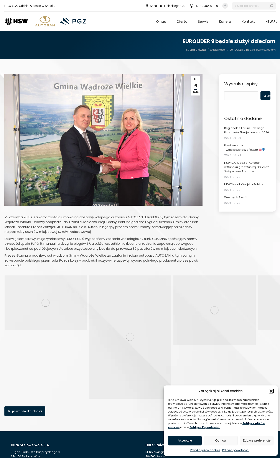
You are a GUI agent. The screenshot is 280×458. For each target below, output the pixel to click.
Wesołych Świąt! (235, 197)
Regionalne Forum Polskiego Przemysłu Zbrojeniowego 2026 (246, 130)
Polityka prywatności (235, 450)
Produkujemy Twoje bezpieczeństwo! (244, 147)
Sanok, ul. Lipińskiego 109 (165, 6)
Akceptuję (185, 440)
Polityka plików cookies (205, 450)
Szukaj (266, 96)
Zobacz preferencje (256, 440)
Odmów (220, 440)
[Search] (254, 6)
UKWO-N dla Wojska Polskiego (245, 184)
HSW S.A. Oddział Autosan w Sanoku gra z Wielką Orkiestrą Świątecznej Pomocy (247, 167)
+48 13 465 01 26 (204, 6)
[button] (271, 391)
